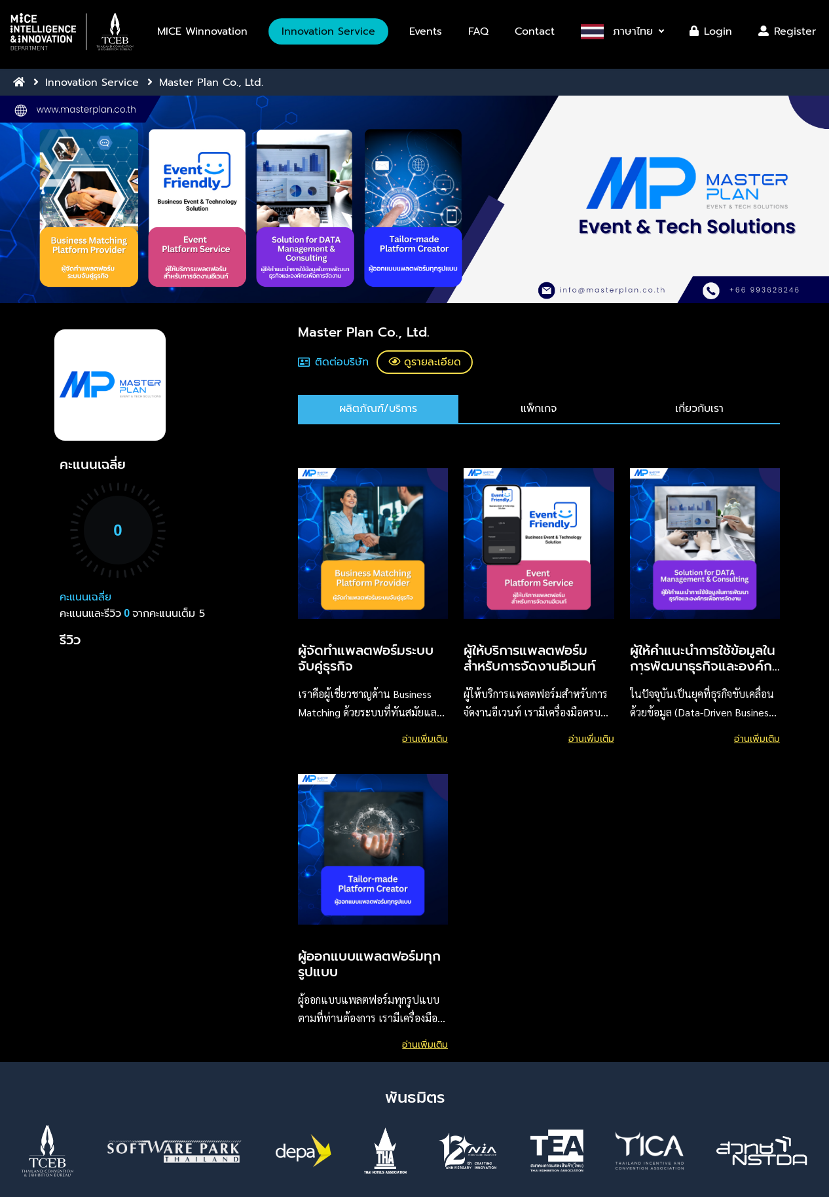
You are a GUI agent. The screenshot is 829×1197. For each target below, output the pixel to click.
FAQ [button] (478, 31)
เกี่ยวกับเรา (699, 408)
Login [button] (711, 31)
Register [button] (787, 31)
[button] (72, 32)
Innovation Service (92, 82)
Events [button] (425, 31)
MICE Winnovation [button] (202, 31)
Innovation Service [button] (328, 31)
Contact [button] (535, 31)
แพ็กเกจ (539, 408)
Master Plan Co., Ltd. (211, 82)
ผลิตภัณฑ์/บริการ (378, 408)
